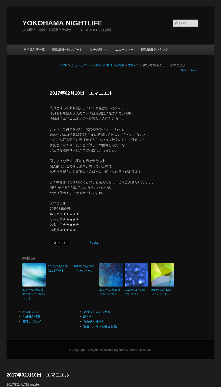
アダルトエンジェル (97, 312)
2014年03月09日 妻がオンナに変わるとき (34, 294)
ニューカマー (124, 49)
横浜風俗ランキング (154, 49)
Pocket (94, 242)
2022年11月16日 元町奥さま (136, 292)
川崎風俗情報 (31, 316)
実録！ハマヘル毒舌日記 (100, 326)
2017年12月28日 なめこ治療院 (111, 292)
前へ (181, 70)
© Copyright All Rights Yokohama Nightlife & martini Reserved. (110, 350)
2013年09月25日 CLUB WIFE (59, 268)
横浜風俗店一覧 (34, 49)
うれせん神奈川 (94, 321)
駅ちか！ (89, 316)
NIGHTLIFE (30, 312)
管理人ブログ (31, 321)
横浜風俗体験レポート (67, 49)
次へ (194, 70)
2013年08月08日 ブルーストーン (85, 268)
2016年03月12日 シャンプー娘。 (162, 292)
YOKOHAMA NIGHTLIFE (62, 23)
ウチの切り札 (99, 49)
